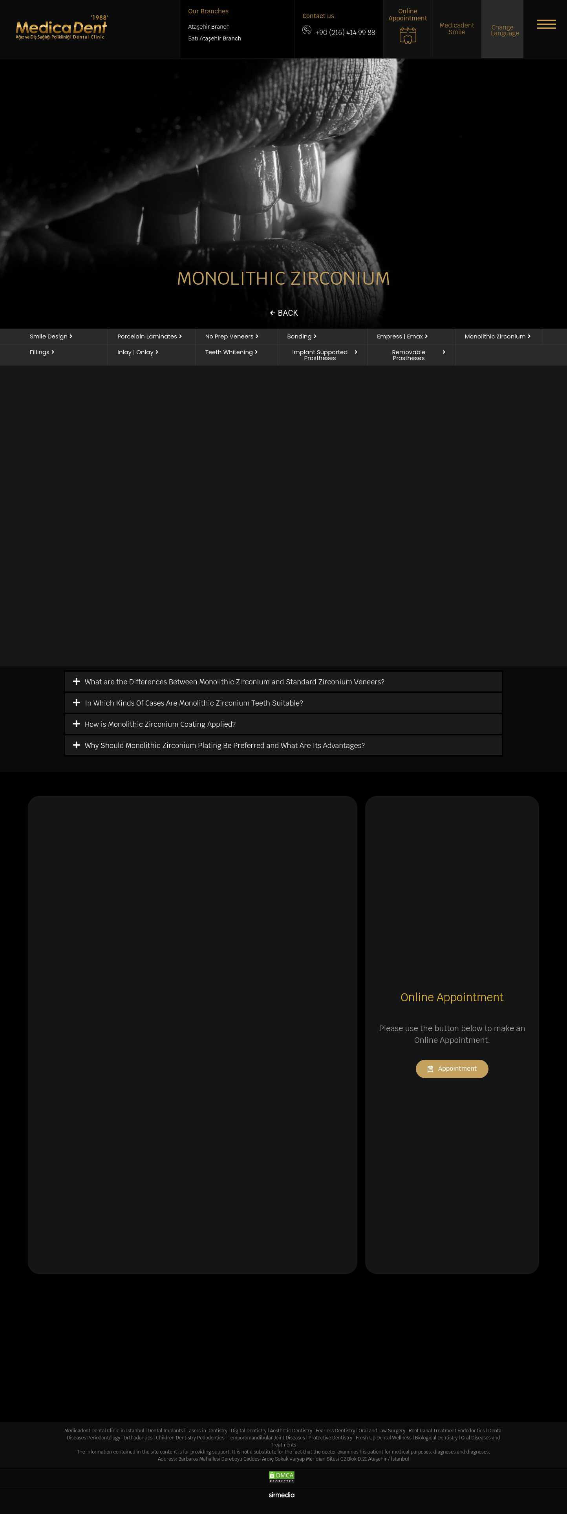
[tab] (283, 681)
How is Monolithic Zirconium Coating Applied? (160, 724)
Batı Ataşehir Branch (214, 38)
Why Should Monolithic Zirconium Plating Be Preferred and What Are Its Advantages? (225, 745)
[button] (543, 25)
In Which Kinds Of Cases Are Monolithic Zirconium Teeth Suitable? (194, 703)
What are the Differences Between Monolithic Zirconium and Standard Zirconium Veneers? (234, 681)
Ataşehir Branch (209, 26)
